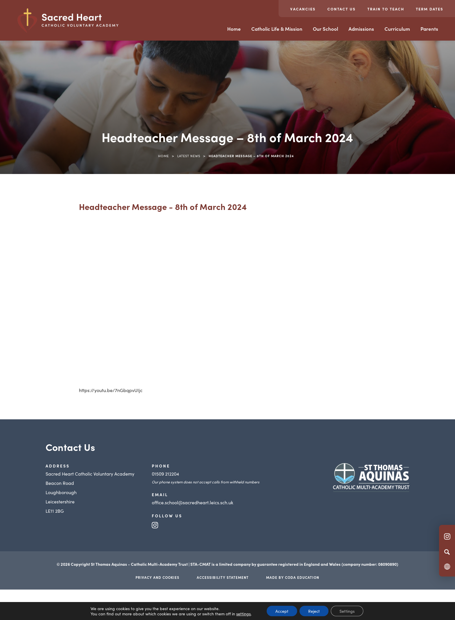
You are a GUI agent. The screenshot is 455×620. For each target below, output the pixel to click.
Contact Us (341, 9)
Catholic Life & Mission (276, 28)
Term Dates (429, 9)
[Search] (447, 552)
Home (234, 28)
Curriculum (397, 28)
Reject (314, 611)
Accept (281, 611)
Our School (325, 28)
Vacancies (303, 9)
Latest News (188, 155)
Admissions (361, 28)
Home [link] (163, 155)
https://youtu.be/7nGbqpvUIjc (110, 390)
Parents (429, 28)
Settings (347, 611)
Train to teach (385, 9)
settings (243, 613)
